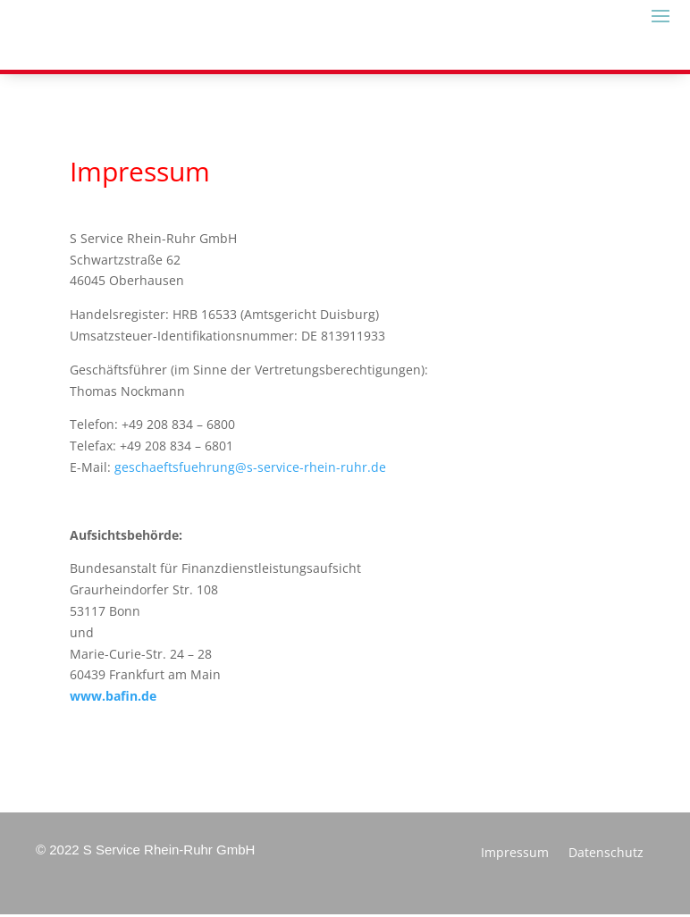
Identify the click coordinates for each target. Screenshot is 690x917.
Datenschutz (606, 853)
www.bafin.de (113, 695)
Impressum (515, 853)
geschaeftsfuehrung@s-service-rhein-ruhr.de (250, 466)
